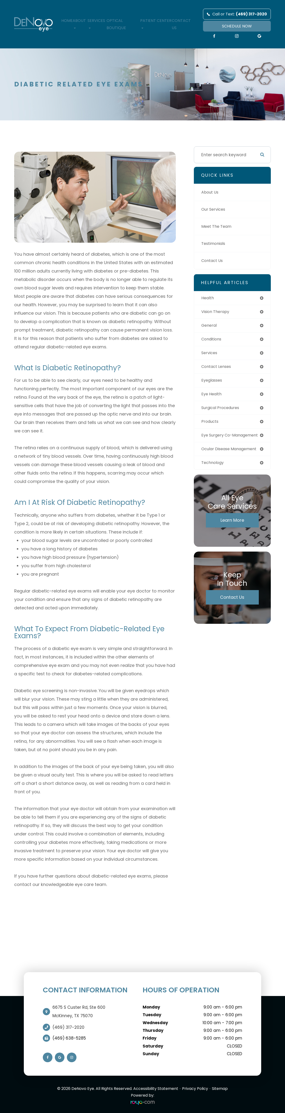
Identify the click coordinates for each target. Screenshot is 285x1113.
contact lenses (217, 368)
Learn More (232, 533)
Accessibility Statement (155, 1088)
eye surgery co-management (218, 441)
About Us (210, 192)
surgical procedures (222, 411)
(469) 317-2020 (68, 1027)
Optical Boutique (116, 24)
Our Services (214, 209)
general (209, 326)
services (210, 354)
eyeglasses (213, 382)
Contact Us (181, 24)
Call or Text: (237, 14)
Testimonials (214, 244)
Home (67, 20)
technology (213, 475)
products (210, 425)
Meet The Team (217, 226)
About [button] (79, 23)
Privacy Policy (195, 1088)
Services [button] (96, 23)
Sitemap (220, 1088)
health (208, 298)
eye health (212, 396)
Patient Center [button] (155, 23)
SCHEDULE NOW (237, 26)
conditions (212, 340)
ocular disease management (217, 459)
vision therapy (216, 312)
